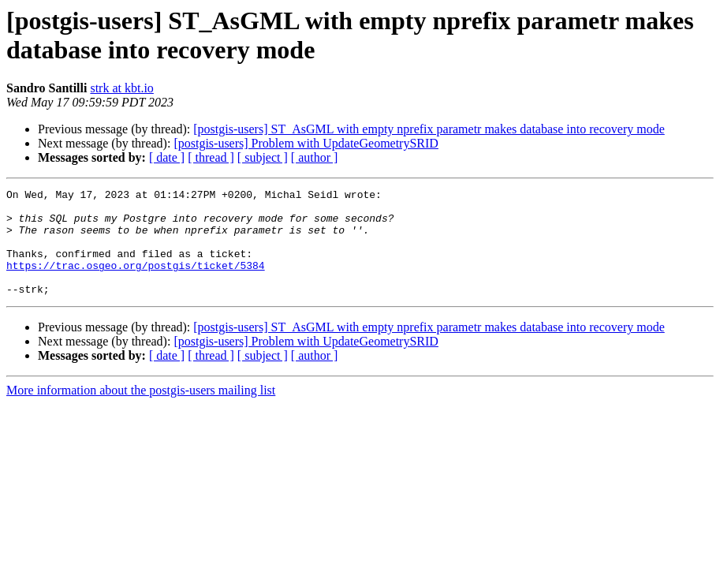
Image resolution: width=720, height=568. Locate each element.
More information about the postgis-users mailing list (140, 411)
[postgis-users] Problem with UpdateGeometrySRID (305, 143)
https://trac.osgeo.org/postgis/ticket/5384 (135, 282)
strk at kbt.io (121, 88)
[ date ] (167, 157)
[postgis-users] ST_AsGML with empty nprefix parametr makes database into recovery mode (428, 129)
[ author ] (314, 157)
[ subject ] (262, 157)
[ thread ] (211, 157)
